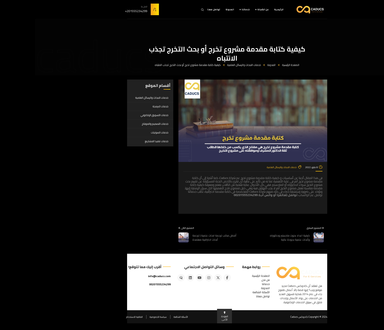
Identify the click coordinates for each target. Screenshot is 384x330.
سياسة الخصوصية (123, 317)
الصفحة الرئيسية (256, 65)
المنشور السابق (280, 228)
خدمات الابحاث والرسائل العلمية (208, 65)
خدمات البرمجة (125, 106)
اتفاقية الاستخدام (99, 317)
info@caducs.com (124, 275)
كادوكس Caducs (264, 316)
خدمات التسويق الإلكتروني (119, 114)
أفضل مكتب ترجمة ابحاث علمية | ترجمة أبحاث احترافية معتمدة (179, 237)
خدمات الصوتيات (124, 132)
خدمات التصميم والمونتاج (120, 123)
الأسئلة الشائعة (145, 317)
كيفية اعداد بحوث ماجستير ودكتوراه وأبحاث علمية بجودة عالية (255, 237)
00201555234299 (125, 284)
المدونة (236, 65)
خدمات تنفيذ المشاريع (121, 141)
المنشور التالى (151, 228)
